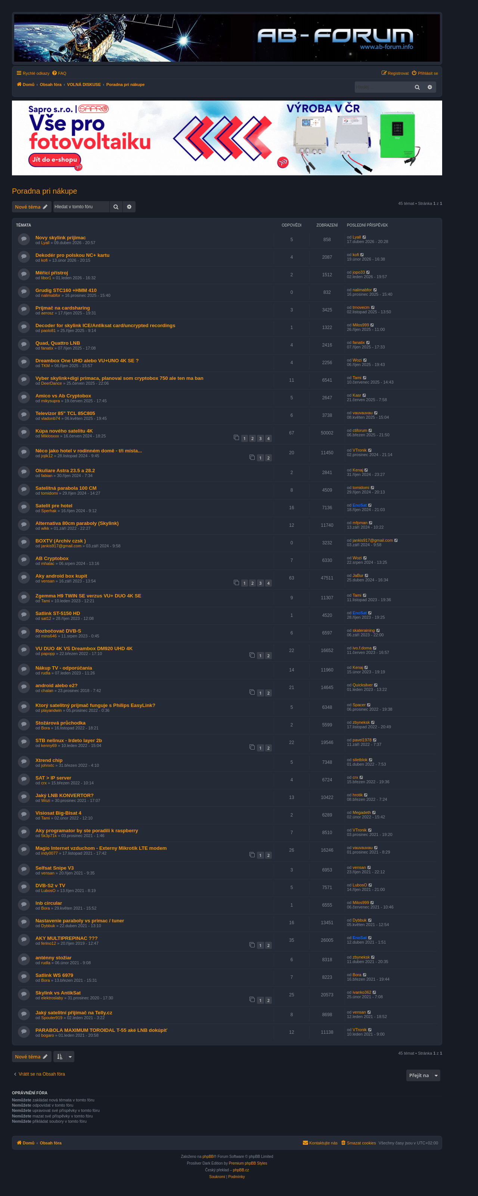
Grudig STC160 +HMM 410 (66, 290)
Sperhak (48, 510)
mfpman (360, 522)
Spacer (359, 704)
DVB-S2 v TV (50, 885)
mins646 (49, 636)
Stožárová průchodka (60, 723)
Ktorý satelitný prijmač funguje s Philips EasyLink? (95, 705)
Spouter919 (51, 1017)
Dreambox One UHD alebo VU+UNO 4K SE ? (87, 360)
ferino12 (48, 943)
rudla (45, 673)
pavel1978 (362, 740)
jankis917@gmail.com (61, 546)
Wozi (357, 360)
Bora (45, 728)
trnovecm (361, 307)
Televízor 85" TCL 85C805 (65, 413)
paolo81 (48, 330)
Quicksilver (363, 685)
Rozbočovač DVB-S (58, 631)
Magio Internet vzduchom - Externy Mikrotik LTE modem (101, 848)
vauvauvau (362, 413)
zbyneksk (361, 722)
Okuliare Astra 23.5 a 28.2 (65, 470)
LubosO (48, 890)
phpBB (208, 1157)
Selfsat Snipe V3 (54, 868)
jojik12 (47, 456)
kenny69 (49, 745)
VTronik (360, 450)
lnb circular (48, 903)
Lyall (45, 242)
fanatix (47, 348)
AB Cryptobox (52, 558)
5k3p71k (49, 835)
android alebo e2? (56, 685)
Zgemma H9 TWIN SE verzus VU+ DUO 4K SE (88, 596)
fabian (46, 475)
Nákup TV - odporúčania (63, 668)
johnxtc (47, 765)
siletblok (360, 759)
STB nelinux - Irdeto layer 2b (68, 740)
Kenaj (358, 470)
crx (44, 783)
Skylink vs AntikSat (58, 993)
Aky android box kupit (61, 576)
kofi (44, 260)
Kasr (357, 395)
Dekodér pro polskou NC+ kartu (72, 255)
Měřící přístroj (51, 273)
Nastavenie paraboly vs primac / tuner (79, 920)
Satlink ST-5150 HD (57, 613)
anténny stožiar (53, 957)
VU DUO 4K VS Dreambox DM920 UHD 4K (84, 648)
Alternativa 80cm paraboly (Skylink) (77, 523)
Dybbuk (48, 925)
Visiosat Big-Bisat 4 (58, 813)
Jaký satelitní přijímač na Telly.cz (73, 1012)
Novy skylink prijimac (60, 237)
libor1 (46, 278)
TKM (45, 365)
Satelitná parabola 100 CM (65, 488)
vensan (47, 581)
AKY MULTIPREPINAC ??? (66, 938)
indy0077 (49, 853)
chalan (47, 690)
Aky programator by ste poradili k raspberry (86, 830)
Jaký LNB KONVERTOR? (64, 795)
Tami (357, 377)
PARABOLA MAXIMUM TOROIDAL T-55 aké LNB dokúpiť (101, 1030)
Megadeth (362, 812)
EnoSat (360, 505)
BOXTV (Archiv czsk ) (60, 541)
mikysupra (50, 401)
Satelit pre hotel (53, 505)
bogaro (47, 1035)
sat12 (46, 618)
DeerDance (51, 383)
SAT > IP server (53, 778)
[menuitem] (59, 73)
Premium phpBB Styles (248, 1163)
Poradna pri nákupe (44, 191)
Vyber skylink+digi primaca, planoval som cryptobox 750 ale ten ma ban (119, 378)
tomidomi (49, 493)
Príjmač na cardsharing (62, 308)
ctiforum (360, 430)
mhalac (47, 563)
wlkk (45, 528)
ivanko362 (362, 992)
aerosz (47, 313)
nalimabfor (50, 295)
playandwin (51, 710)
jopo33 (359, 272)
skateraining (364, 630)
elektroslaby (52, 998)
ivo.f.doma (362, 648)
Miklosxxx (50, 436)
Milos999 (361, 325)
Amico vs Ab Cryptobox (63, 396)
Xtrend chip (49, 760)
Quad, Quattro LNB (57, 343)
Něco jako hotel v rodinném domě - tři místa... (88, 451)
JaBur (358, 575)
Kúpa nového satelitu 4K (64, 431)
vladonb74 (50, 418)
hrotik (358, 795)
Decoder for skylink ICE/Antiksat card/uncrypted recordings (105, 325)
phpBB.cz (241, 1170)
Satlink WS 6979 (54, 975)
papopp (48, 653)
